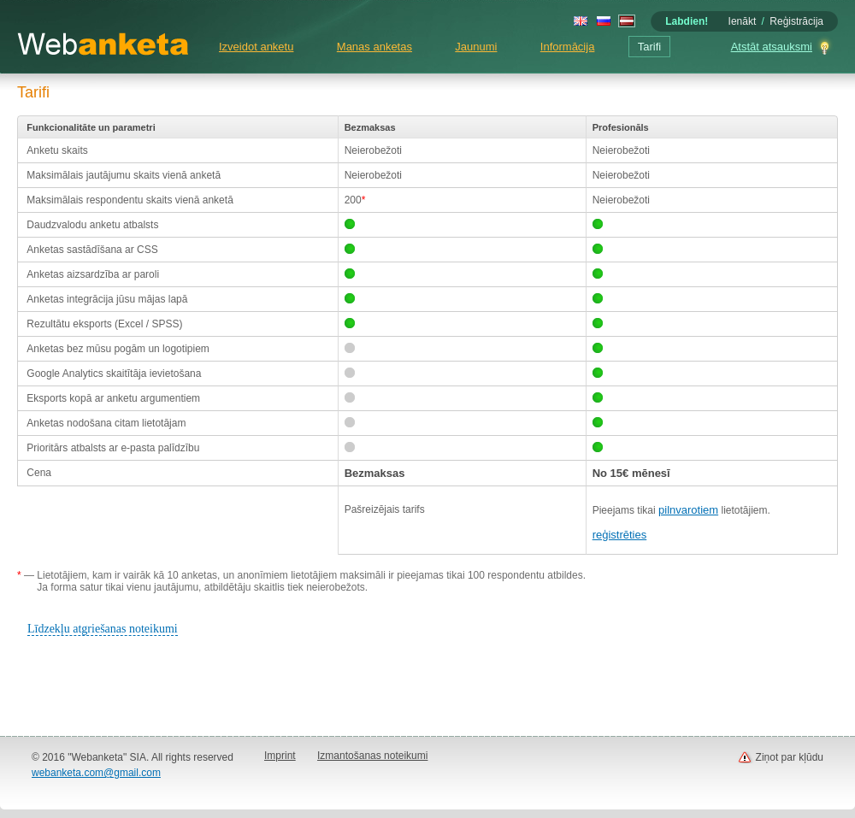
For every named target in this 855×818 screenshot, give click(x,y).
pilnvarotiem (688, 509)
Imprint (280, 756)
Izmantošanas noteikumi (372, 756)
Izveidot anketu (256, 46)
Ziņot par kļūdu (789, 757)
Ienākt (742, 21)
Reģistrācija (796, 21)
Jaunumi (476, 46)
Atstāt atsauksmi (771, 46)
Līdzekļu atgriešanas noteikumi (102, 628)
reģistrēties (620, 534)
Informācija (567, 46)
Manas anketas (374, 46)
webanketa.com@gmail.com (96, 773)
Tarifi (649, 46)
